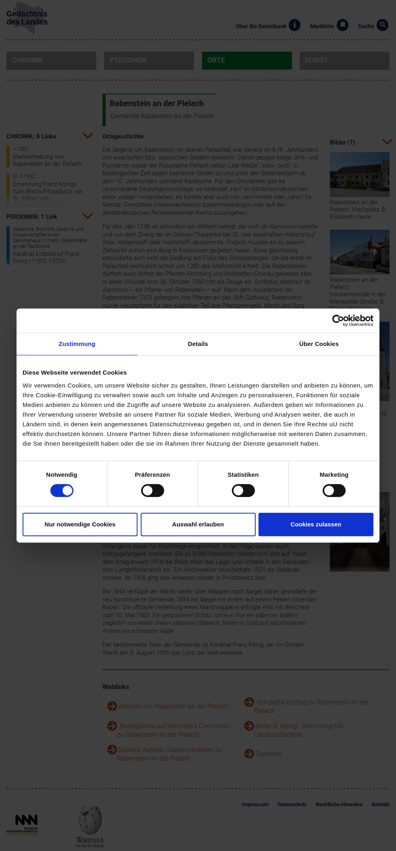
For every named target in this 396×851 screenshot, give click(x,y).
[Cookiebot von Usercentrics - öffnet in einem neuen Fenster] (338, 320)
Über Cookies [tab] (319, 343)
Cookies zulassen (316, 524)
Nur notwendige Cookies (80, 524)
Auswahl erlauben (198, 524)
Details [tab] (198, 343)
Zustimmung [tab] (77, 343)
